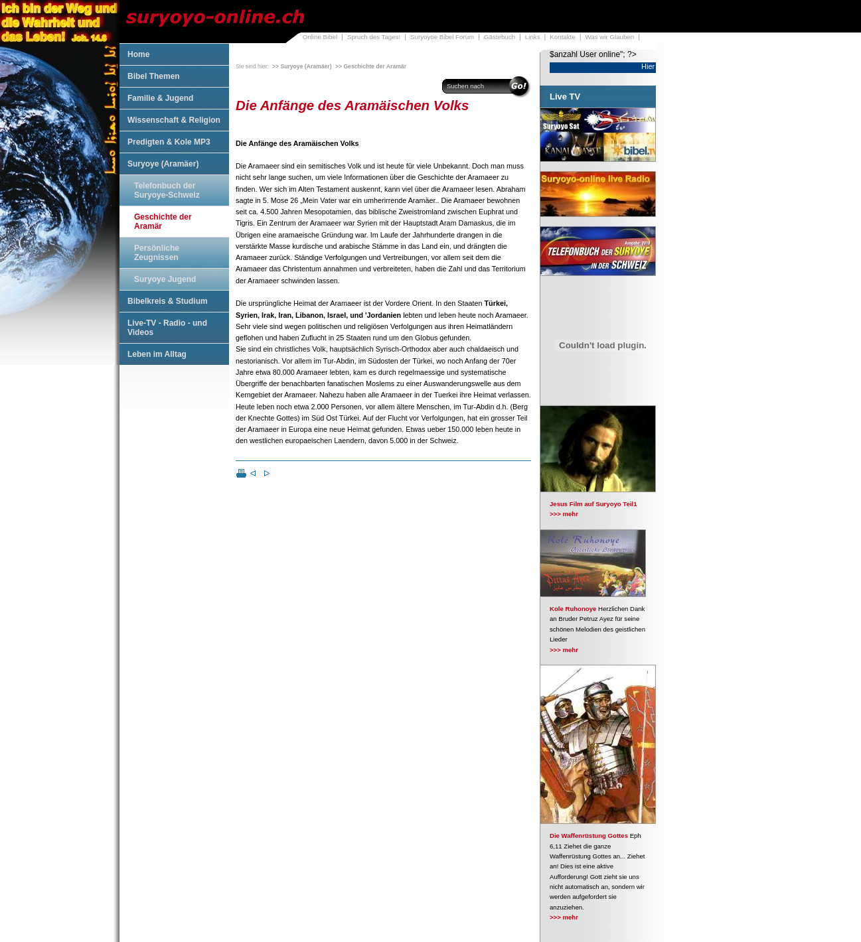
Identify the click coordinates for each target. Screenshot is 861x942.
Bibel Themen (153, 76)
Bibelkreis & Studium (167, 301)
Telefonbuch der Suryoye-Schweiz (167, 190)
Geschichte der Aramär (163, 221)
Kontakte (562, 36)
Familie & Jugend (160, 98)
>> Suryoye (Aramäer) (302, 66)
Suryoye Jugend (165, 279)
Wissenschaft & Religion (173, 120)
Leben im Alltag (157, 354)
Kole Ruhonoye (573, 608)
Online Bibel (320, 36)
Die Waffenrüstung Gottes (589, 835)
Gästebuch (499, 36)
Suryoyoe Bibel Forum (442, 36)
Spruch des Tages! (373, 36)
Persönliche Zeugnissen (156, 252)
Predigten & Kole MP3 (168, 142)
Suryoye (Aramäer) (162, 163)
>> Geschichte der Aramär (370, 66)
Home (138, 54)
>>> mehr (564, 513)
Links (532, 36)
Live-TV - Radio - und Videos (167, 327)
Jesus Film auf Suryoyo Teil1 (593, 503)
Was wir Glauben (610, 36)
